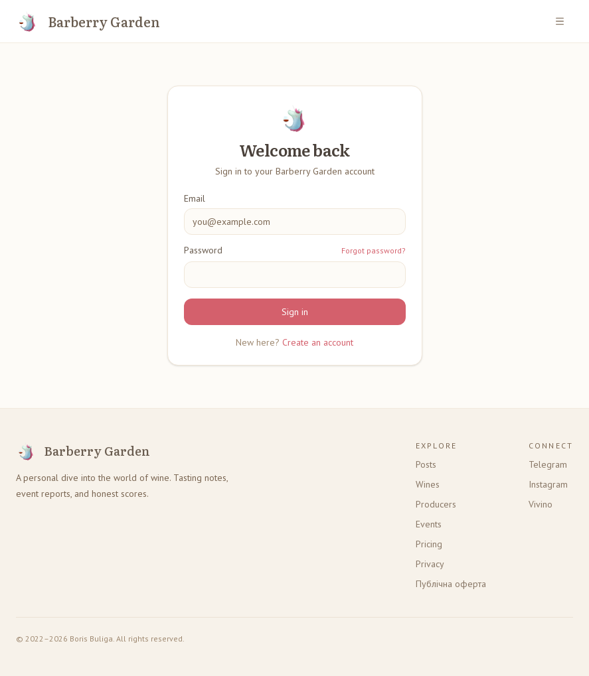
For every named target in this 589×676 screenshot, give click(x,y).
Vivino (540, 504)
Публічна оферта (451, 584)
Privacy (430, 564)
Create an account (317, 342)
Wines (428, 484)
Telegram (548, 464)
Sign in (295, 312)
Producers (436, 504)
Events (429, 524)
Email (194, 198)
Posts (426, 464)
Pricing (429, 544)
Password (203, 250)
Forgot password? (373, 250)
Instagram (548, 484)
